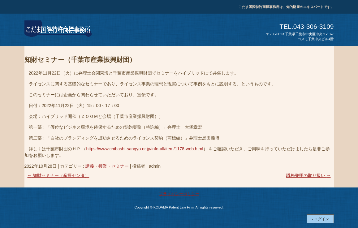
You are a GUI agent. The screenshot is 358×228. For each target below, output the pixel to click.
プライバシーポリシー (179, 193)
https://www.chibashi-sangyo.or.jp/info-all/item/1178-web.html (144, 148)
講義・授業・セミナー (107, 166)
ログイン (321, 219)
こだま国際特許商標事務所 (58, 29)
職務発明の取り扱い (308, 175)
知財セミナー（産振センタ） (58, 175)
